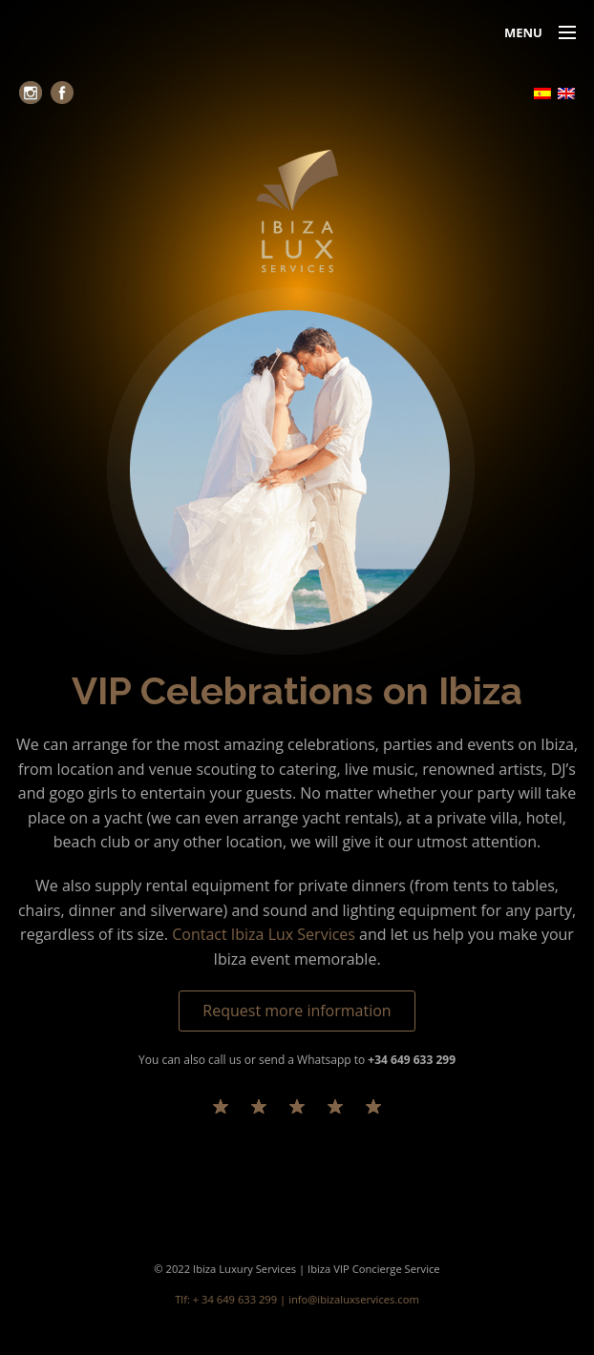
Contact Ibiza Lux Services (263, 934)
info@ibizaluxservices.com (353, 1299)
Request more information (296, 1010)
